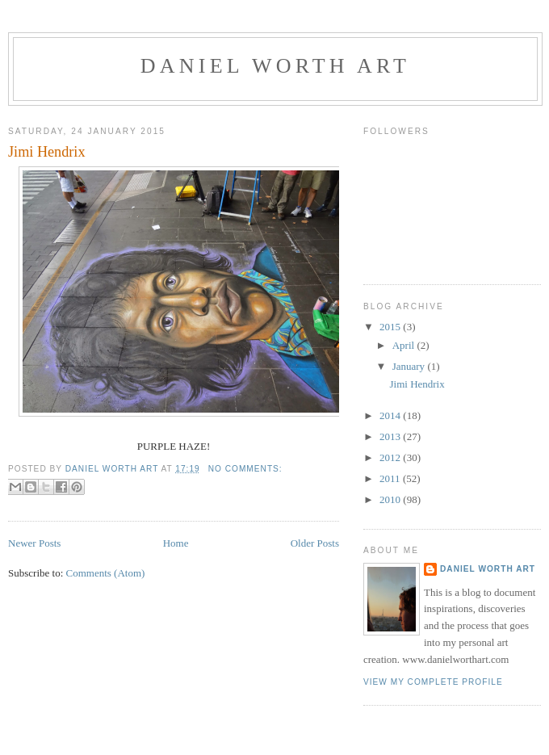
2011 (391, 478)
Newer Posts (34, 543)
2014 (391, 415)
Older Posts (315, 543)
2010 (391, 499)
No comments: (245, 468)
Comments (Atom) (105, 573)
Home (176, 543)
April (404, 345)
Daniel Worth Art (275, 66)
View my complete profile (433, 681)
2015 (391, 327)
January (410, 366)
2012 (391, 457)
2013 (391, 436)
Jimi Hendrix (46, 152)
